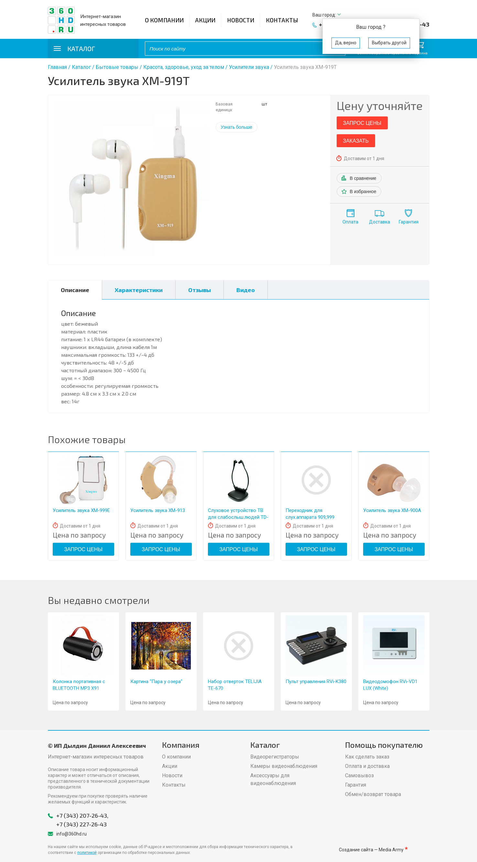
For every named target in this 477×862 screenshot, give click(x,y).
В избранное (363, 191)
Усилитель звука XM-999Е (81, 510)
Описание (75, 289)
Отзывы (199, 289)
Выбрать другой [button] (389, 42)
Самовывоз (359, 775)
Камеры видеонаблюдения (283, 766)
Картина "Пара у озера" (156, 681)
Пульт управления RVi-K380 (316, 681)
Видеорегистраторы (274, 757)
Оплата (350, 221)
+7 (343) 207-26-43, (82, 815)
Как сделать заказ (367, 757)
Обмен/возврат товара (373, 794)
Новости (240, 20)
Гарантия (408, 221)
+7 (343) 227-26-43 (81, 824)
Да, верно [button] (345, 42)
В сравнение (363, 178)
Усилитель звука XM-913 (157, 510)
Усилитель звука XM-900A (392, 510)
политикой (87, 852)
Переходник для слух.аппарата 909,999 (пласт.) (310, 517)
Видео (245, 289)
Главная (57, 67)
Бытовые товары (117, 67)
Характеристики (139, 289)
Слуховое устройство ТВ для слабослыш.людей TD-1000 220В (238, 517)
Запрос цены (362, 123)
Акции (205, 20)
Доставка (379, 221)
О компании (164, 20)
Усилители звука (249, 67)
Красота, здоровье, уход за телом (183, 67)
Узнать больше (236, 127)
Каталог (81, 67)
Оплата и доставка (367, 766)
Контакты (282, 20)
